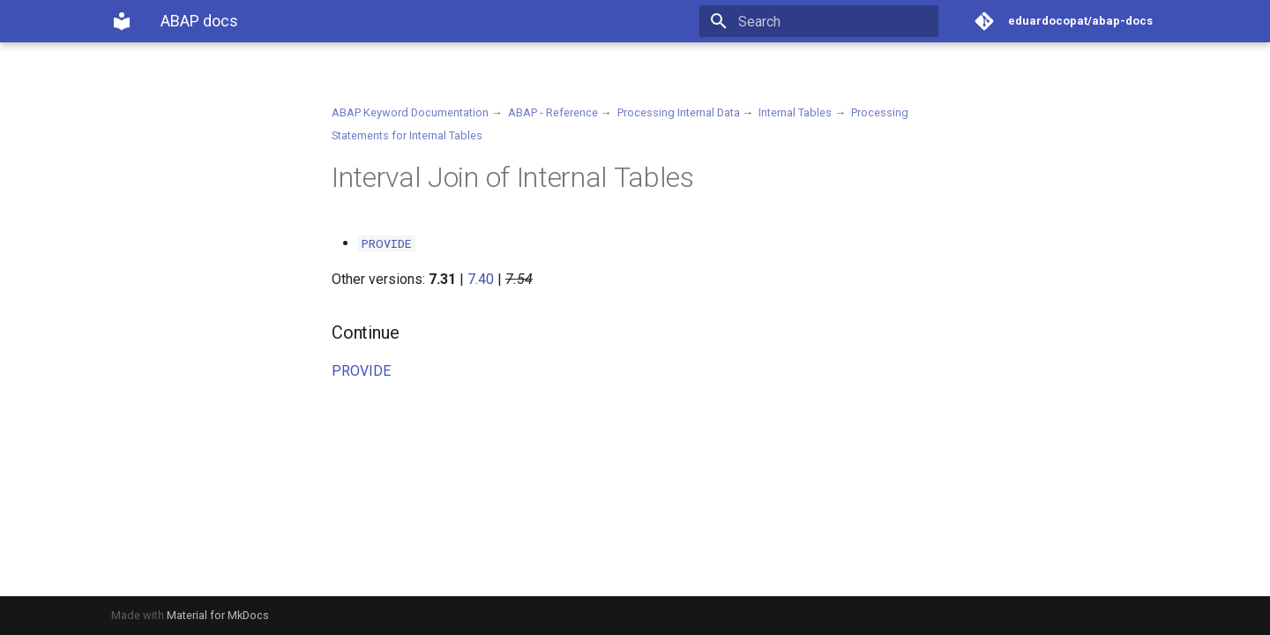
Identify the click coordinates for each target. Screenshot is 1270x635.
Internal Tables (795, 112)
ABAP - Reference (553, 112)
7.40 (480, 279)
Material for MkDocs (218, 615)
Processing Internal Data (678, 112)
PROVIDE (361, 370)
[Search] (835, 21)
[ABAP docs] (121, 21)
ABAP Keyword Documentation (410, 112)
